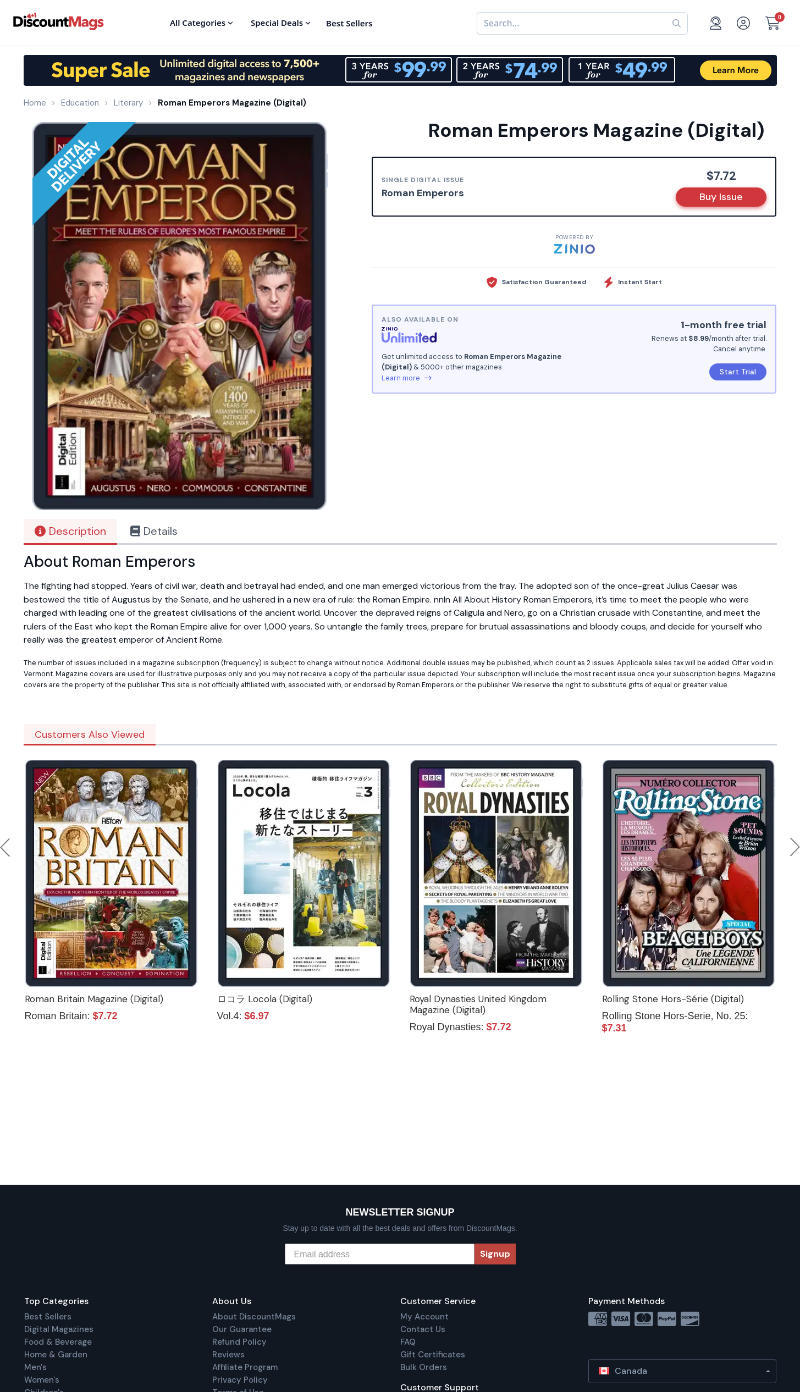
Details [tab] (154, 531)
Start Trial (738, 372)
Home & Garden (55, 1354)
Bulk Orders (423, 1367)
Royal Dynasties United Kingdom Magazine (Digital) (478, 1004)
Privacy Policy (240, 1379)
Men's (35, 1367)
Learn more (407, 378)
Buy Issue (721, 196)
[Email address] (380, 1254)
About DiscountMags (254, 1316)
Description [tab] (70, 531)
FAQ (408, 1341)
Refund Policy (239, 1341)
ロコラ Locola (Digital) (264, 999)
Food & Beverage (58, 1341)
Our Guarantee (242, 1329)
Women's (41, 1379)
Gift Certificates (432, 1354)
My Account (424, 1316)
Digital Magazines (58, 1329)
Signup (495, 1254)
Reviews (228, 1354)
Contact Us (422, 1329)
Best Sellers (47, 1316)
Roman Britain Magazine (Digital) (94, 999)
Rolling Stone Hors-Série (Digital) (673, 999)
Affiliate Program (245, 1367)
